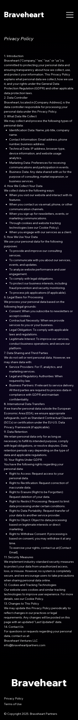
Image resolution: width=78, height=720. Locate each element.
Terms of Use (13, 704)
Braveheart (24, 14)
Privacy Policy (13, 698)
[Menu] (70, 15)
